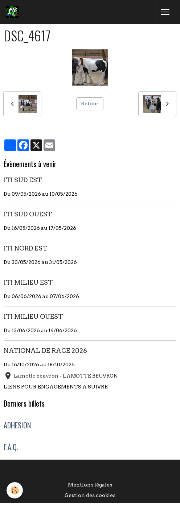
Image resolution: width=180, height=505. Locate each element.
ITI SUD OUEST (28, 214)
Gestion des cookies (90, 495)
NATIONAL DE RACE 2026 (45, 350)
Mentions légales (90, 485)
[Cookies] (15, 490)
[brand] (13, 12)
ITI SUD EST (23, 180)
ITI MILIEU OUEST (33, 316)
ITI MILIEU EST (28, 282)
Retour (90, 103)
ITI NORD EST (25, 248)
